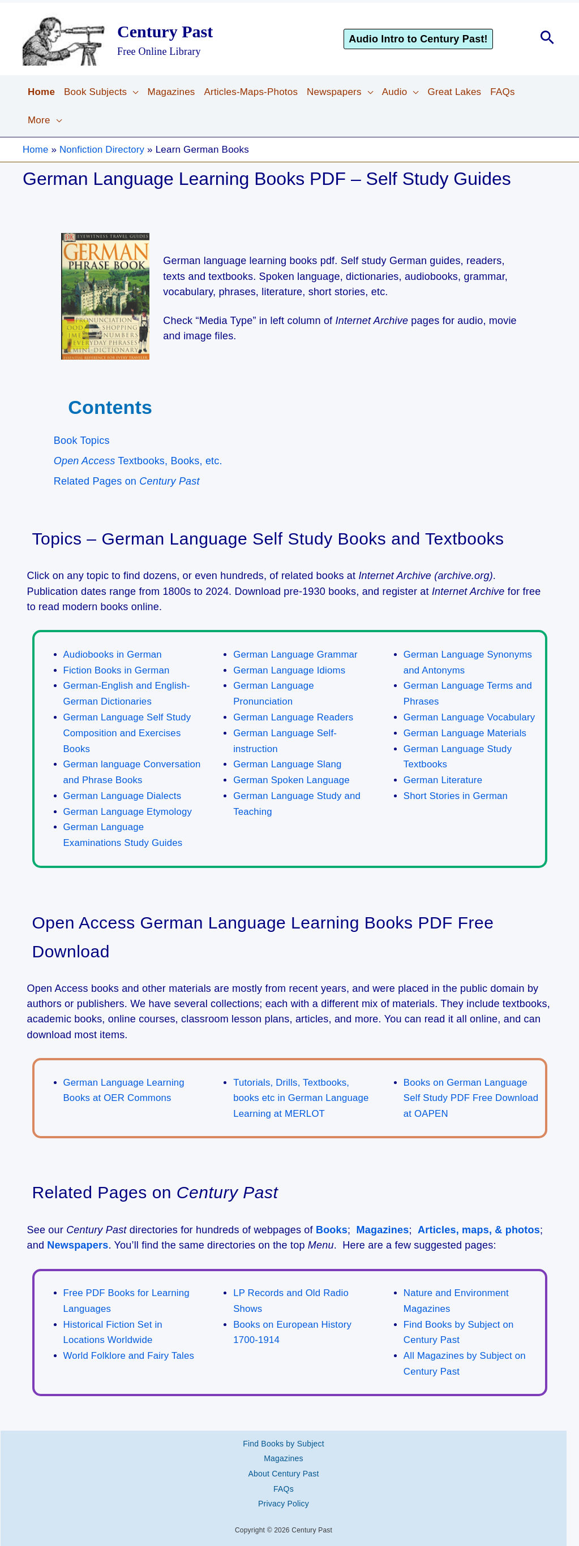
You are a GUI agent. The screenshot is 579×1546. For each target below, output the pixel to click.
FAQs (283, 1475)
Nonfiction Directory (103, 149)
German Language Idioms (290, 669)
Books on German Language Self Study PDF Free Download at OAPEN (472, 1093)
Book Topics (82, 440)
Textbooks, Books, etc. (138, 460)
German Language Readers (294, 715)
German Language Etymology (128, 808)
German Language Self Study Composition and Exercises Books (128, 731)
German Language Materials (466, 731)
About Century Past (283, 1461)
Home (36, 149)
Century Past (165, 31)
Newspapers (77, 1239)
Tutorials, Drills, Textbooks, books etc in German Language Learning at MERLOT (302, 1093)
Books (332, 1224)
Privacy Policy (283, 1488)
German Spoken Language (292, 777)
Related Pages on (127, 481)
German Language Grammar (296, 654)
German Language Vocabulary (470, 715)
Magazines (383, 1224)
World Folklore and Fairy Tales (129, 1349)
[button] (434, 39)
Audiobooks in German (113, 654)
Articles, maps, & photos (479, 1224)
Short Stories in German (456, 792)
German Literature (443, 777)
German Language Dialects (123, 792)
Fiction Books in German (117, 669)
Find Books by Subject (283, 1435)
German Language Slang (288, 762)
